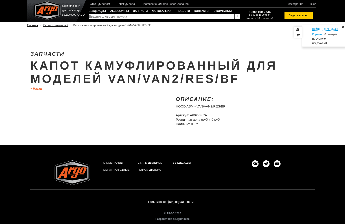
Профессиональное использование (165, 4)
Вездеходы (97, 11)
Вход (313, 4)
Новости (183, 11)
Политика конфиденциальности (171, 202)
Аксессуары (119, 11)
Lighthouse (182, 218)
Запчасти (140, 11)
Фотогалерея (162, 11)
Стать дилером (100, 4)
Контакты (201, 11)
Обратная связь (116, 169)
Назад (36, 88)
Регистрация (294, 4)
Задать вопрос (298, 15)
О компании (223, 11)
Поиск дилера (126, 4)
